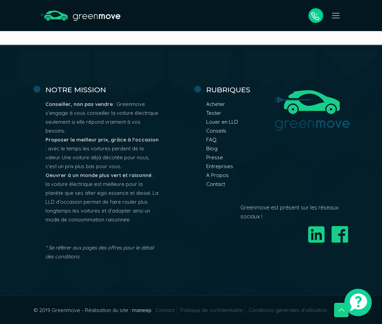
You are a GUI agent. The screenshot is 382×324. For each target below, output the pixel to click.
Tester (213, 113)
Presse (214, 157)
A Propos (217, 175)
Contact (215, 184)
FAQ (211, 139)
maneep (142, 310)
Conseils (216, 130)
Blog (212, 148)
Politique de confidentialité (211, 310)
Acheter (215, 104)
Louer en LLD (222, 122)
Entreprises (219, 166)
